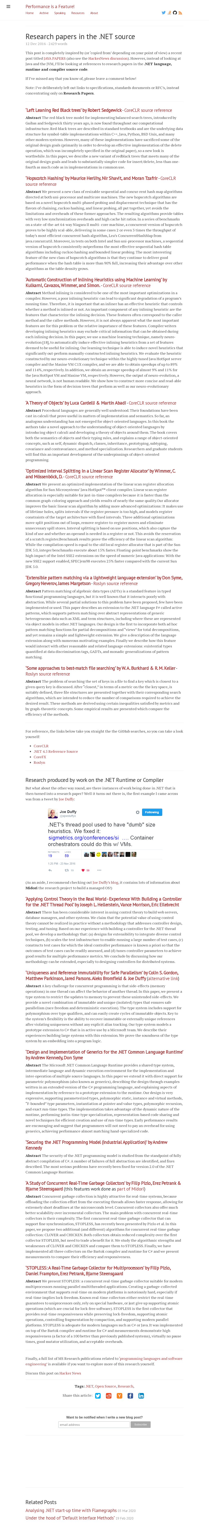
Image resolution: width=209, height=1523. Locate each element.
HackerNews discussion (108, 58)
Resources (77, 13)
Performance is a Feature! (50, 6)
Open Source (105, 1386)
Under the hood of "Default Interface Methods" (79, 1518)
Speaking (59, 13)
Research (125, 1386)
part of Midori (130, 1189)
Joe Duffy (66, 799)
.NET (89, 1386)
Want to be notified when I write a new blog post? (104, 1417)
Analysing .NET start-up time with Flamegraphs (81, 1510)
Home (29, 13)
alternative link (163, 978)
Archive (44, 13)
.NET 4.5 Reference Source (56, 751)
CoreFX (40, 756)
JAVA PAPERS (55, 58)
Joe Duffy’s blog (105, 882)
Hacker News (70, 1373)
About (94, 13)
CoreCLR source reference (148, 110)
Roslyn (39, 762)
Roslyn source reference (115, 583)
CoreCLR (41, 745)
